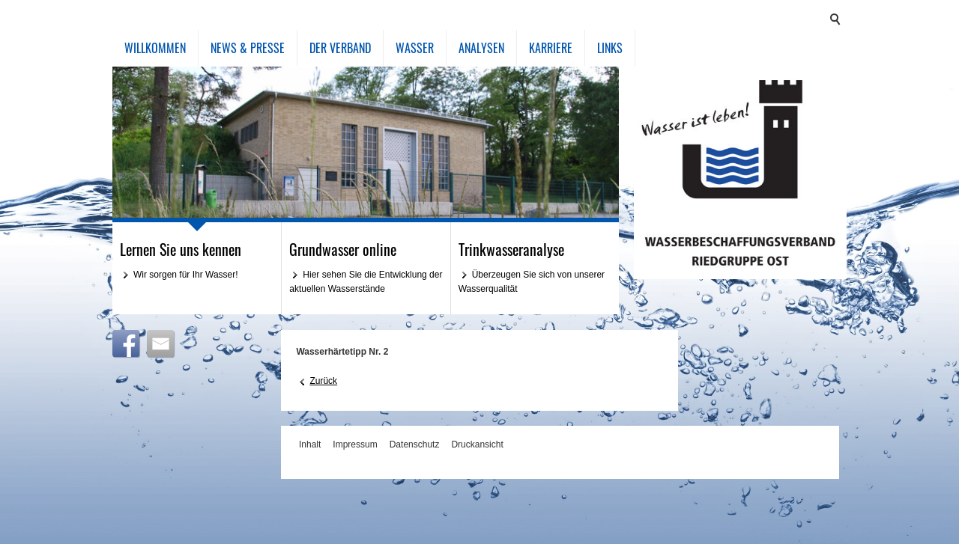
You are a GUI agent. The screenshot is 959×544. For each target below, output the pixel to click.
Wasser (415, 48)
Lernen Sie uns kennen (180, 249)
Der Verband (340, 48)
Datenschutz (415, 444)
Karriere (550, 48)
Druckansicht (477, 444)
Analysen (481, 48)
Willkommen (155, 48)
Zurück (323, 381)
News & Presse (248, 48)
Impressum (355, 444)
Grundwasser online (342, 249)
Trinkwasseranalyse (511, 249)
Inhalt (310, 444)
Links (610, 48)
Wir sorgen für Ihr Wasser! (185, 274)
